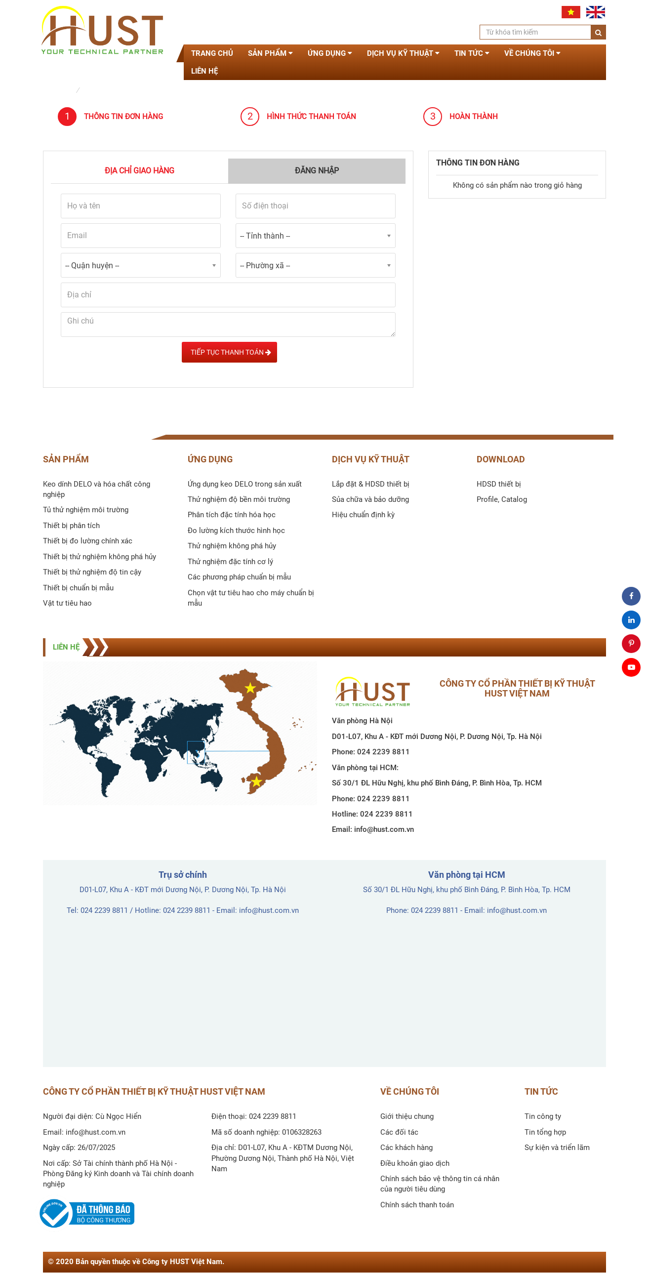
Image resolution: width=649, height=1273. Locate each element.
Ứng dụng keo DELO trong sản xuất (245, 484)
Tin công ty (543, 1116)
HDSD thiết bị (499, 484)
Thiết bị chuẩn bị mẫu (78, 587)
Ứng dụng (330, 53)
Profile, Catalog (502, 499)
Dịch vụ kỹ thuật (403, 53)
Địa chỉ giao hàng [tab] (139, 170)
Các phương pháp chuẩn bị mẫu (239, 577)
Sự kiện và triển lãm (557, 1147)
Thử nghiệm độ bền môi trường (239, 499)
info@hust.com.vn (384, 829)
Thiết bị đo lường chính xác (87, 540)
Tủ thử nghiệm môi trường (85, 509)
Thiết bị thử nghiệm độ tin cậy (92, 572)
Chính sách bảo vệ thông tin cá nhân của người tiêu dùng (439, 1183)
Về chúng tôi (532, 53)
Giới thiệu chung (407, 1116)
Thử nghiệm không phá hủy (232, 545)
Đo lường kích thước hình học (236, 530)
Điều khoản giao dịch (414, 1163)
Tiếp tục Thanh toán (229, 352)
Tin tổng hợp (545, 1132)
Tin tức (471, 53)
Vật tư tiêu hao (67, 603)
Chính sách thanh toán (417, 1204)
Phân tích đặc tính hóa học (232, 514)
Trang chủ (212, 53)
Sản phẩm (270, 53)
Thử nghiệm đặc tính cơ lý (230, 561)
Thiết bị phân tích (71, 525)
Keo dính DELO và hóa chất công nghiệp (96, 489)
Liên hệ (204, 71)
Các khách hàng (406, 1147)
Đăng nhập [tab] (317, 170)
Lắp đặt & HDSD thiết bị (370, 484)
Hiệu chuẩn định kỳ (363, 514)
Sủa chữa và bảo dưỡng (370, 499)
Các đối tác (399, 1132)
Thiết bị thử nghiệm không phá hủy (99, 556)
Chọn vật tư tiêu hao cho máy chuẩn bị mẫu (251, 598)
